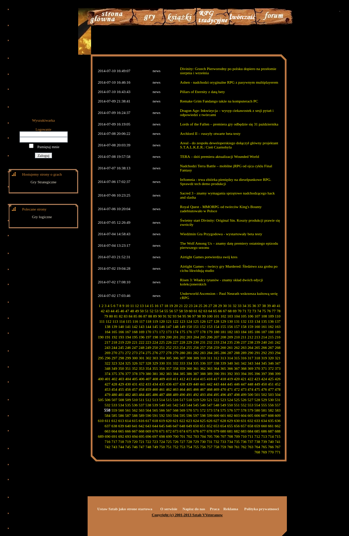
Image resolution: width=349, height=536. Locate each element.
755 (196, 447)
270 (114, 353)
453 (108, 389)
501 (257, 394)
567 (169, 410)
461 (162, 389)
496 (223, 394)
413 (189, 379)
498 (237, 394)
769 (264, 452)
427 (108, 384)
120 (162, 321)
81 (116, 316)
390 (217, 374)
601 (223, 415)
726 (176, 441)
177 (196, 332)
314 (230, 358)
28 (215, 306)
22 (186, 306)
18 (166, 306)
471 (230, 389)
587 (128, 415)
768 (257, 452)
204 (196, 337)
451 (271, 384)
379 (141, 374)
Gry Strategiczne (44, 182)
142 (135, 326)
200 (169, 337)
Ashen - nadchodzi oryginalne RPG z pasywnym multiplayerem (229, 82)
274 (141, 353)
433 (148, 384)
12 (137, 306)
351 (128, 368)
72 (249, 311)
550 (230, 405)
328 (148, 363)
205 (203, 337)
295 (101, 358)
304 (162, 358)
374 (108, 374)
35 (249, 306)
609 (278, 415)
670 (155, 431)
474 (250, 389)
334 (189, 363)
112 (108, 321)
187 (264, 332)
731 (210, 441)
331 (169, 363)
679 (217, 431)
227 (176, 342)
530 (271, 400)
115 (128, 321)
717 (114, 441)
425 (271, 379)
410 (169, 379)
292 (264, 353)
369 (250, 368)
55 (166, 311)
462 (169, 389)
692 (121, 436)
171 (155, 332)
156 (230, 326)
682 (237, 431)
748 (148, 447)
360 (189, 368)
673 (176, 431)
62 (200, 311)
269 (108, 353)
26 (205, 306)
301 (142, 358)
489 (176, 394)
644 (155, 426)
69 (235, 311)
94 (179, 316)
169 (141, 332)
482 (128, 394)
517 (182, 400)
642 (141, 426)
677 (203, 431)
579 (250, 410)
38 (264, 306)
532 (108, 405)
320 (271, 358)
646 (169, 426)
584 (108, 415)
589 (141, 415)
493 (203, 394)
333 (182, 363)
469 (217, 389)
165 (114, 332)
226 (169, 342)
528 (257, 400)
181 (223, 332)
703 (196, 436)
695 (142, 436)
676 (196, 431)
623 (189, 421)
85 (136, 316)
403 (121, 379)
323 (114, 363)
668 (141, 431)
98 (199, 316)
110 (278, 316)
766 (271, 447)
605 (250, 415)
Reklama (230, 509)
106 (251, 316)
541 (169, 405)
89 (155, 316)
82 (121, 316)
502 (264, 394)
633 (257, 421)
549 (223, 405)
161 (264, 326)
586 (121, 415)
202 (183, 337)
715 (278, 436)
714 (271, 436)
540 (162, 405)
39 (269, 306)
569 (182, 410)
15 (152, 306)
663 (108, 431)
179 (210, 332)
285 (217, 353)
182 (230, 332)
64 (210, 311)
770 (271, 452)
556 (271, 405)
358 (176, 368)
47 (127, 311)
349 (114, 368)
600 (217, 415)
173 (169, 332)
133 (250, 321)
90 (160, 316)
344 (257, 363)
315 (237, 358)
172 (162, 332)
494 (210, 394)
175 (182, 332)
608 (271, 415)
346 (271, 363)
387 (196, 374)
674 (182, 431)
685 (257, 431)
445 (230, 384)
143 (141, 326)
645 (162, 426)
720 (135, 441)
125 (196, 321)
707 (224, 436)
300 (135, 358)
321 (278, 358)
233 (217, 342)
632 (250, 421)
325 (128, 363)
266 (264, 347)
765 (264, 447)
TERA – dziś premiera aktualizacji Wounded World (219, 156)
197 (148, 337)
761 (237, 447)
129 (223, 321)
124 (189, 321)
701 (183, 436)
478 (278, 389)
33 (240, 306)
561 (128, 410)
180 (217, 332)
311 (210, 358)
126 (203, 321)
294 (278, 353)
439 (189, 384)
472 (237, 389)
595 (182, 415)
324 (121, 363)
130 (230, 321)
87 (145, 316)
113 (115, 321)
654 (223, 426)
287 (230, 353)
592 (162, 415)
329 (155, 363)
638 (114, 426)
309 (196, 358)
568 (176, 410)
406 (142, 379)
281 (189, 353)
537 (141, 405)
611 (107, 421)
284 (210, 353)
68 (230, 311)
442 (210, 384)
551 (237, 405)
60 (191, 311)
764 (257, 447)
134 (257, 321)
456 (128, 389)
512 (148, 400)
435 (162, 384)
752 (176, 447)
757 (210, 447)
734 (230, 441)
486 (155, 394)
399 (278, 374)
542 (176, 405)
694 (135, 436)
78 (279, 311)
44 (112, 311)
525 (237, 400)
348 (108, 368)
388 (203, 374)
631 (244, 421)
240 (264, 342)
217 (108, 342)
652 (210, 426)
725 (169, 441)
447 (244, 384)
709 (237, 436)
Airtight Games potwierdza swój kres (208, 257)
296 (108, 358)
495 (217, 394)
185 (250, 332)
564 (148, 410)
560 (121, 410)
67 (225, 311)
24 (196, 306)
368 (244, 368)
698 (162, 436)
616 (141, 421)
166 (121, 332)
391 (223, 374)
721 (141, 441)
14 (147, 306)
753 (182, 447)
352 (135, 368)
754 (189, 447)
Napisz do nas (194, 509)
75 (264, 311)
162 (271, 326)
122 (176, 321)
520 (203, 400)
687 (271, 431)
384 (176, 374)
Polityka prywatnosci (261, 509)
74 (259, 311)
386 (189, 374)
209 (230, 337)
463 (176, 389)
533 (114, 405)
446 (237, 384)
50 (142, 311)
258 (210, 347)
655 (230, 426)
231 (203, 342)
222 (141, 342)
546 (203, 405)
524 (230, 400)
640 (128, 426)
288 (237, 353)
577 (237, 410)
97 (194, 316)
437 (176, 384)
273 (135, 353)
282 (196, 353)
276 (155, 353)
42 (103, 311)
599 (210, 415)
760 (230, 447)
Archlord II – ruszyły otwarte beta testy (210, 133)
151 (196, 326)
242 (278, 342)
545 (196, 405)
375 (114, 374)
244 (114, 347)
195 (135, 337)
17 (161, 306)
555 (264, 405)
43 (108, 311)
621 (176, 421)
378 (135, 374)
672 (169, 431)
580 (257, 410)
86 (140, 316)
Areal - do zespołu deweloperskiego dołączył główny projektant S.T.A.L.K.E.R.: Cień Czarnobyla (229, 145)
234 (223, 342)
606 (257, 415)
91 (165, 316)
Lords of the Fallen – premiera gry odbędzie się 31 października (229, 124)
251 (162, 347)
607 (264, 415)
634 (264, 421)
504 (278, 394)
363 (210, 368)
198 (155, 337)
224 (155, 342)
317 (250, 358)
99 (204, 316)
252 (169, 347)
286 (223, 353)
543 (182, 405)
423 (257, 379)
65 (215, 311)
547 (210, 405)
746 (135, 447)
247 (135, 347)
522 (217, 400)
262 (237, 347)
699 (169, 436)
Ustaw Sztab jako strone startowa (124, 509)
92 (170, 316)
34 (244, 306)
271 (121, 353)
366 (230, 368)
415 (203, 379)
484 (141, 394)
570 (189, 410)
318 (257, 358)
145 (155, 326)
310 (203, 358)
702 (189, 436)
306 (176, 358)
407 (148, 379)
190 (101, 337)
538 (148, 405)
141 (128, 326)
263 (244, 347)
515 (169, 400)
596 (189, 415)
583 (278, 410)
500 (250, 394)
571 (196, 410)
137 (278, 321)
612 (114, 421)
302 (148, 358)
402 (115, 379)
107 (257, 316)
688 (278, 431)
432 (141, 384)
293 (271, 353)
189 (278, 332)
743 (114, 447)
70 (240, 311)
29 (220, 306)
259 (217, 347)
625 (203, 421)
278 (169, 353)
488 (169, 394)
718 (121, 441)
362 (203, 368)
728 (189, 441)
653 (217, 426)
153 (210, 326)
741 (278, 441)
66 (220, 311)
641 (135, 426)
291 (257, 353)
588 (135, 415)
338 (217, 363)
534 (121, 405)
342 (244, 363)
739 (264, 441)
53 (156, 311)
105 (244, 316)
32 (235, 306)
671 (162, 431)
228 (182, 342)
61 (196, 311)
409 (162, 379)
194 (128, 337)
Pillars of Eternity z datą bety (202, 92)
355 (155, 368)
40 (274, 306)
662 (278, 426)
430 (128, 384)
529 (264, 400)
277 (162, 353)
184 (244, 332)
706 (217, 436)
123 (182, 321)
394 (244, 374)
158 (244, 326)
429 (121, 384)
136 (271, 321)
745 (128, 447)
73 (254, 311)
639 (121, 426)
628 (223, 421)
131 (237, 321)
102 (224, 316)
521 (210, 400)
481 (121, 394)
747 (141, 447)
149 (182, 326)
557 (278, 405)
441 (203, 384)
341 (237, 363)
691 (115, 436)
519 (196, 400)
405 (135, 379)
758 (217, 447)
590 (148, 415)
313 (223, 358)
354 (148, 368)
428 (114, 384)
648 (182, 426)
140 (121, 326)
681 (230, 431)
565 (155, 410)
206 (210, 337)
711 (250, 436)
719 (128, 441)
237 (244, 342)
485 (148, 394)
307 (183, 358)
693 (128, 436)
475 (257, 389)
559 (114, 410)
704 (203, 436)
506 (108, 400)
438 (182, 384)
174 (176, 332)
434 (155, 384)
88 (150, 316)
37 (259, 306)
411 (175, 379)
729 (196, 441)
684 (250, 431)
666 (128, 431)
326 (135, 363)
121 (169, 321)
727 (182, 441)
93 (175, 316)
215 (271, 337)
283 (203, 353)
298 (121, 358)
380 (148, 374)
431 (135, 384)
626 (210, 421)
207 (217, 337)
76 (269, 311)
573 (210, 410)
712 (257, 436)
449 (257, 384)
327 (141, 363)
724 (162, 441)
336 (203, 363)
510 (135, 400)
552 (244, 405)
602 (230, 415)
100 (210, 316)
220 (128, 342)
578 (244, 410)
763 (250, 447)
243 (108, 347)
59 (186, 311)
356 (162, 368)
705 (210, 436)
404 (128, 379)
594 (176, 415)
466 (196, 389)
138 (108, 326)
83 (126, 316)
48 (132, 311)
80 (111, 316)
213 (257, 337)
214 (264, 337)
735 (237, 441)
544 (189, 405)
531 (278, 400)
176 (189, 332)
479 (108, 394)
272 (128, 353)
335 (196, 363)
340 (230, 363)
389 (210, 374)
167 (128, 332)
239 (257, 342)
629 (230, 421)
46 (122, 311)
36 (254, 306)
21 (181, 306)
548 (217, 405)
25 (200, 306)
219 (121, 342)
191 (108, 337)
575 (223, 410)
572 (203, 410)
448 (250, 384)
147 (169, 326)
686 (264, 431)
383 (169, 374)
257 (203, 347)
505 (101, 400)
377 (128, 374)
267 (271, 347)
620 (169, 421)
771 (278, 452)
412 (182, 379)
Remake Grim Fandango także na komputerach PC (219, 101)
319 (264, 358)
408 (155, 379)
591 (155, 415)
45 (117, 311)
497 (230, 394)
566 (162, 410)
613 (121, 421)
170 (148, 332)
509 (128, 400)
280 (182, 353)
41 (279, 306)
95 (184, 316)
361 (196, 368)
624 (196, 421)
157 (237, 326)
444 (223, 384)
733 (223, 441)
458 (141, 389)
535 (128, 405)
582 (271, 410)
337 (210, 363)
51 (147, 311)
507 (115, 400)
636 (278, 421)
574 (217, 410)
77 (274, 311)
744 (121, 447)
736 (244, 441)
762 (244, 447)
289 (244, 353)
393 (237, 374)
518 (189, 400)
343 (250, 363)
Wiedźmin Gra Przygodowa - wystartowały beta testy (221, 234)
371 (264, 368)
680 (223, 431)
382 (162, 374)
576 (230, 410)
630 (237, 421)
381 (155, 374)
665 (121, 431)
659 (257, 426)
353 (141, 368)
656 (237, 426)
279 (176, 353)
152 (203, 326)
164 (108, 332)
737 (250, 441)
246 (128, 347)
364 (217, 368)
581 (264, 410)
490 (182, 394)
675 (189, 431)
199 (162, 337)
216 (278, 337)
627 (217, 421)
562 (135, 410)
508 (121, 400)
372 (271, 368)
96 (189, 316)
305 (169, 358)
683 (244, 431)
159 (250, 326)
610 (101, 421)
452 (278, 384)
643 (148, 426)
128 (217, 321)
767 (278, 447)
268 (278, 347)
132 (244, 321)
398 (271, 374)
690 (108, 436)
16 (156, 306)
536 (135, 405)
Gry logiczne (42, 217)
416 (210, 379)
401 (108, 379)
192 (115, 337)
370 (257, 368)
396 (257, 374)
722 (148, 441)
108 (264, 316)
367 (237, 368)
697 (155, 436)
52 (152, 311)
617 (148, 421)
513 (155, 400)
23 (191, 306)
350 (121, 368)
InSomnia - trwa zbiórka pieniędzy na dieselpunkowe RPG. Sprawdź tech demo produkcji (226, 181)
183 (237, 332)
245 (121, 347)
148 (176, 326)
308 (189, 358)
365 (223, 368)
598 (203, 415)
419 (230, 379)
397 (264, 374)
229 (189, 342)
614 (128, 421)
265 (257, 347)
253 (176, 347)
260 (223, 347)
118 (148, 321)
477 (271, 389)
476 (264, 389)
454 (114, 389)
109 (271, 316)
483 (135, 394)
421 (244, 379)
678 (210, 431)
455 (121, 389)
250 (155, 347)
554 (257, 405)
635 (271, 421)
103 (230, 316)
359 (182, 368)
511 (141, 400)
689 (101, 436)
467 (203, 389)
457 (135, 389)
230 (196, 342)
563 (141, 410)
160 (257, 326)
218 (114, 342)
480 (114, 394)
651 (203, 426)
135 (264, 321)
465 (189, 389)
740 (271, 441)
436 (169, 384)
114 (122, 321)
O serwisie (168, 509)
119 (155, 321)
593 (169, 415)
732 (217, 441)
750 (162, 447)
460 (155, 389)
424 (264, 379)
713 (264, 436)
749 (155, 447)
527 (250, 400)
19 (171, 306)
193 (121, 337)
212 (250, 337)
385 (182, 374)
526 (244, 400)
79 (106, 316)
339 (223, 363)
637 (108, 426)
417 (217, 379)
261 (230, 347)
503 (271, 394)
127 (210, 321)
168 (135, 332)
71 (244, 311)
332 (176, 363)
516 (176, 400)
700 (176, 436)
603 (237, 415)
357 (169, 368)
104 (237, 316)
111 (102, 321)
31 (230, 306)
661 (271, 426)
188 (271, 332)
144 (148, 326)
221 (135, 342)
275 (148, 353)
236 (237, 342)
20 (176, 306)
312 (217, 358)
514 (162, 400)
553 (250, 405)
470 (223, 389)
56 (171, 311)
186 (257, 332)
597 (196, 415)
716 (108, 441)
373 (278, 368)
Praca (214, 509)
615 (135, 421)
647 (176, 426)
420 (237, 379)
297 (115, 358)
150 (189, 326)
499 (244, 394)
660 (264, 426)
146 (162, 326)
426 (278, 379)
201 (176, 337)
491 (189, 394)
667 (135, 431)
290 (250, 353)
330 (162, 363)
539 (155, 405)
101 (217, 316)
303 (155, 358)
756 (203, 447)
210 (237, 337)
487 (162, 394)
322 (108, 363)
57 (176, 311)
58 (181, 311)
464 (182, 389)
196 (142, 337)
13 (142, 306)
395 (250, 374)
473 (244, 389)
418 (223, 379)
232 (210, 342)
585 (114, 415)
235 (230, 342)
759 (223, 447)
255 (189, 347)
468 (210, 389)
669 (148, 431)
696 (148, 436)
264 (250, 347)
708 (230, 436)
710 (244, 436)
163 (278, 326)
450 (264, 384)
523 (223, 400)
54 (161, 311)
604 (244, 415)
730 (203, 441)
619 (162, 421)
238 (250, 342)
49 (137, 311)
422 (250, 379)
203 (189, 337)
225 (162, 342)
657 (244, 426)
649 (189, 426)
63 (205, 311)
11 (132, 306)
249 (148, 347)
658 (250, 426)
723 (155, 441)
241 (271, 342)
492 (196, 394)
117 (141, 321)
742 (108, 447)
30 (225, 306)
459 (148, 389)
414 (196, 379)
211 (243, 337)
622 (182, 421)
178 (203, 332)
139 (114, 326)
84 (131, 316)
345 (264, 363)
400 (101, 379)
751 (169, 447)
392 (230, 374)
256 (196, 347)
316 (244, 358)
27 (210, 306)
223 (148, 342)
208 (224, 337)
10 (127, 306)
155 (223, 326)
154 (217, 326)
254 (182, 347)
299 (128, 358)
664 (114, 431)
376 (121, 374)
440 (196, 384)
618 (155, 421)
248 (141, 347)
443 (217, 384)
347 (278, 363)
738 (257, 441)
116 (135, 321)
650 (196, 426)
